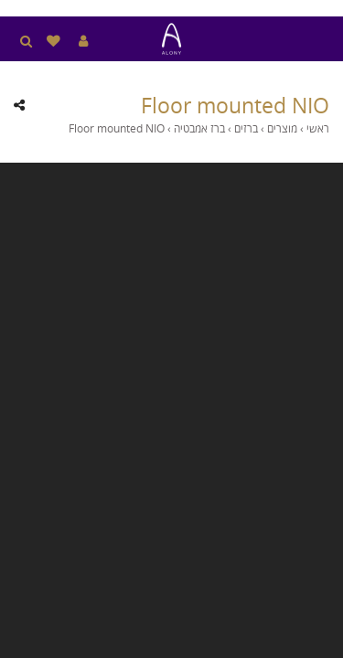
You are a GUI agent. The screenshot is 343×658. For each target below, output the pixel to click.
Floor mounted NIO (235, 105)
